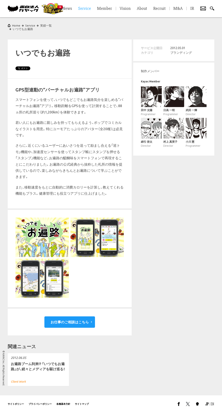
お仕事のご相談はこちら (70, 318)
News (67, 9)
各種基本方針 (63, 400)
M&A (178, 9)
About (142, 9)
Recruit (159, 9)
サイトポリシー (16, 400)
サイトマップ (82, 400)
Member (104, 9)
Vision (125, 9)
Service (30, 25)
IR (192, 9)
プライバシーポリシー (40, 400)
